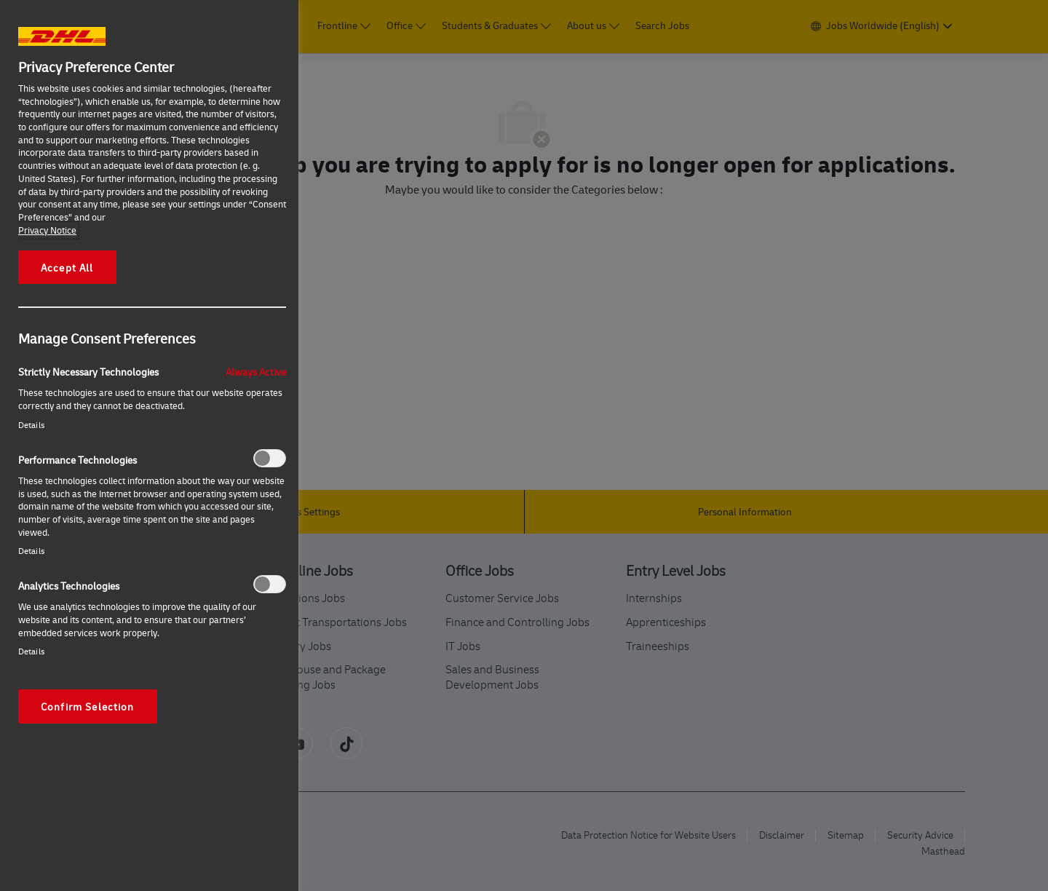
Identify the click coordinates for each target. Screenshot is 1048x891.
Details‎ (31, 425)
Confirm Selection (88, 706)
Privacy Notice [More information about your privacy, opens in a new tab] (47, 230)
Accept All (67, 267)
